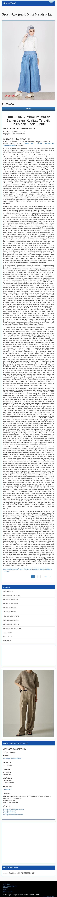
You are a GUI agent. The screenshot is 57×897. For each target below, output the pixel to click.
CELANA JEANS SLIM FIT (11, 624)
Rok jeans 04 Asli (28, 569)
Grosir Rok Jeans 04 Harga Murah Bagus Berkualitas (19, 568)
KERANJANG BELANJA (10, 886)
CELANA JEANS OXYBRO (11, 616)
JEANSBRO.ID (7, 789)
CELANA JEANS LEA (9, 608)
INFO (4, 890)
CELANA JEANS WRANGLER (12, 628)
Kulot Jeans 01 (15, 873)
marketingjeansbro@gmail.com (12, 758)
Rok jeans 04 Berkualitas (39, 569)
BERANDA (6, 884)
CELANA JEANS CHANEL (11, 599)
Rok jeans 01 (6, 873)
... (42, 577)
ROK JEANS (7, 641)
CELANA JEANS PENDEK (11, 620)
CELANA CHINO (8, 591)
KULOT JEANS (7, 637)
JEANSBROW (9, 3)
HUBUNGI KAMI (8, 892)
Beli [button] (28, 109)
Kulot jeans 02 (28, 873)
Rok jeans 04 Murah (18, 569)
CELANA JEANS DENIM (10, 603)
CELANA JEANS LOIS (9, 612)
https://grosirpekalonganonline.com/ (13, 809)
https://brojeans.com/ (9, 813)
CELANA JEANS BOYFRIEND (12, 595)
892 (46, 577)
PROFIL (5, 888)
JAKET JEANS (7, 632)
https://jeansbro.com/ (9, 811)
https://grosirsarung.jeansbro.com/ (13, 814)
